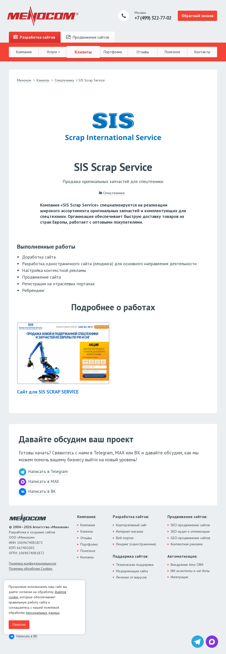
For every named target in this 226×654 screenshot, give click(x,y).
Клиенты (83, 51)
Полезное (172, 52)
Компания (24, 52)
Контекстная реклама (187, 544)
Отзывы (142, 52)
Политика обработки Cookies (30, 568)
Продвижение (87, 37)
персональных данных (43, 612)
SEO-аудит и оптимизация (190, 531)
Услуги (53, 52)
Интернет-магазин (129, 531)
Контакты (202, 52)
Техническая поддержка (135, 564)
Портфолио (113, 52)
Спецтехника (114, 193)
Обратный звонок (197, 15)
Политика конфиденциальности (32, 563)
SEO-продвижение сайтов (190, 525)
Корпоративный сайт (131, 525)
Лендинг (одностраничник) (136, 544)
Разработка (34, 37)
